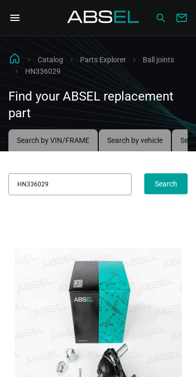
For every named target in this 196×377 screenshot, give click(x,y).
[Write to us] (181, 18)
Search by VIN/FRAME (53, 140)
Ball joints (158, 60)
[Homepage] (103, 17)
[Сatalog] (160, 18)
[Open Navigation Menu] (14, 18)
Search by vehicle (135, 140)
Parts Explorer (103, 60)
